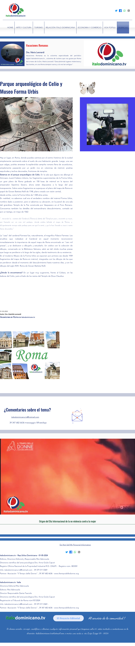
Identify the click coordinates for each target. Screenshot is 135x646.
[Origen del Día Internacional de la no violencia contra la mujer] (67, 521)
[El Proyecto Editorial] (68, 618)
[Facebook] (120, 10)
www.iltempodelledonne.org (66, 573)
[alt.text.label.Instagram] (128, 10)
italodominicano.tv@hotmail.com (25, 417)
